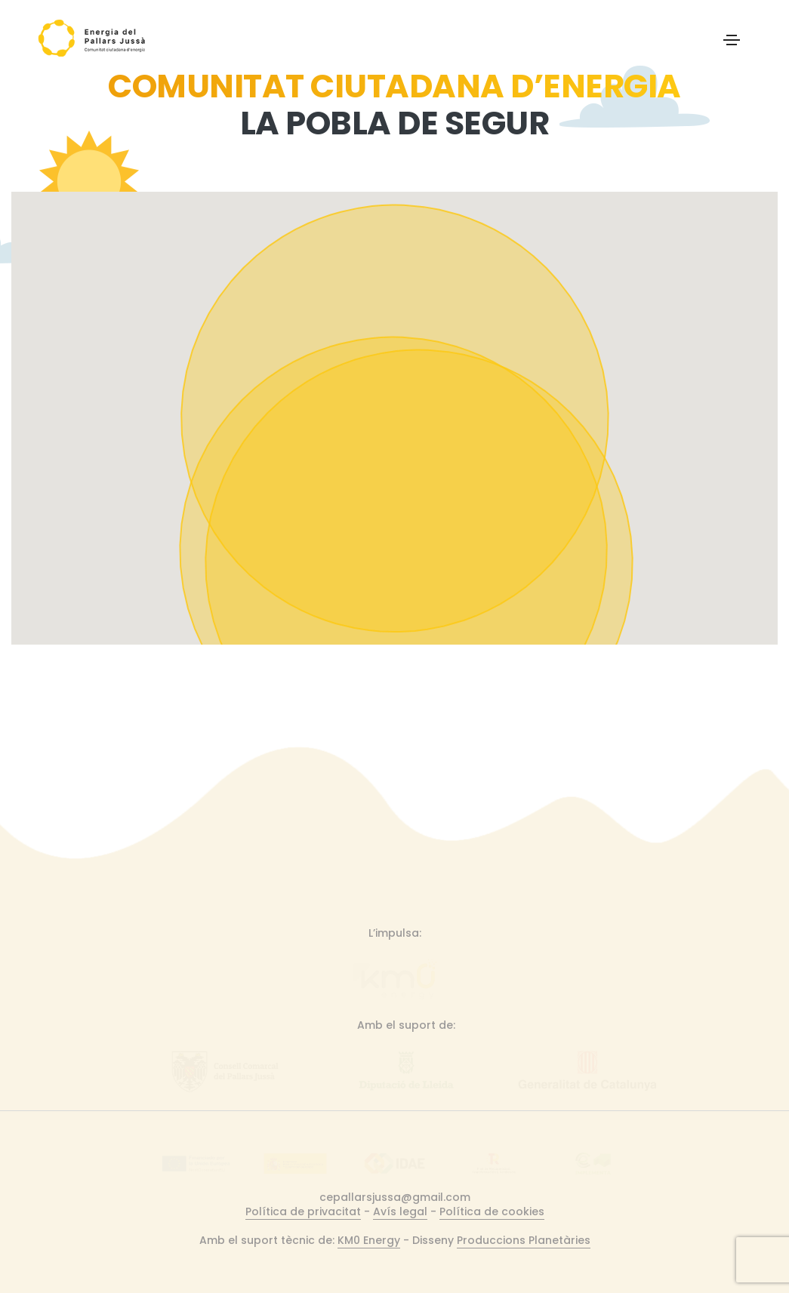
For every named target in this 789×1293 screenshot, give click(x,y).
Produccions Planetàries (523, 1240)
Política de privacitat (303, 1211)
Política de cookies (491, 1211)
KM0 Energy (368, 1240)
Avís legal (400, 1211)
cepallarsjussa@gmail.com (394, 1197)
